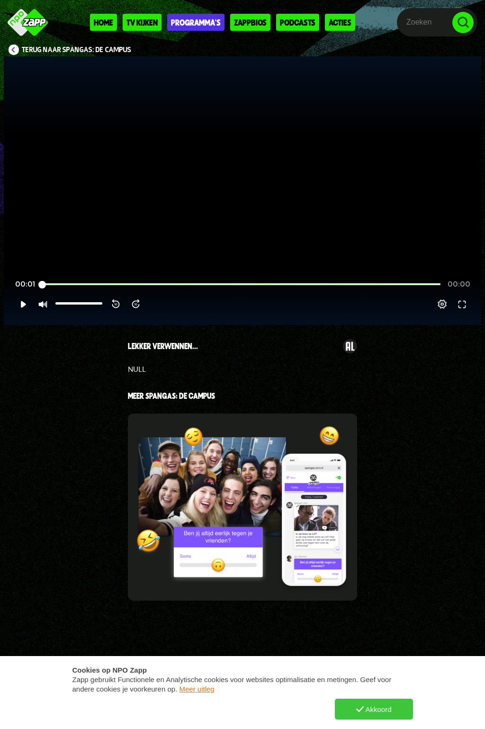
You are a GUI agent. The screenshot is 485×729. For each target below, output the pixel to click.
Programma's (196, 22)
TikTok (306, 714)
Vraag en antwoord (117, 713)
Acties (340, 22)
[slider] (241, 284)
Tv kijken (142, 22)
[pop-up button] (442, 304)
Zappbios (250, 22)
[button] (23, 304)
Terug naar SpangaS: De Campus (76, 49)
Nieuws (200, 713)
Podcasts (297, 22)
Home (103, 22)
